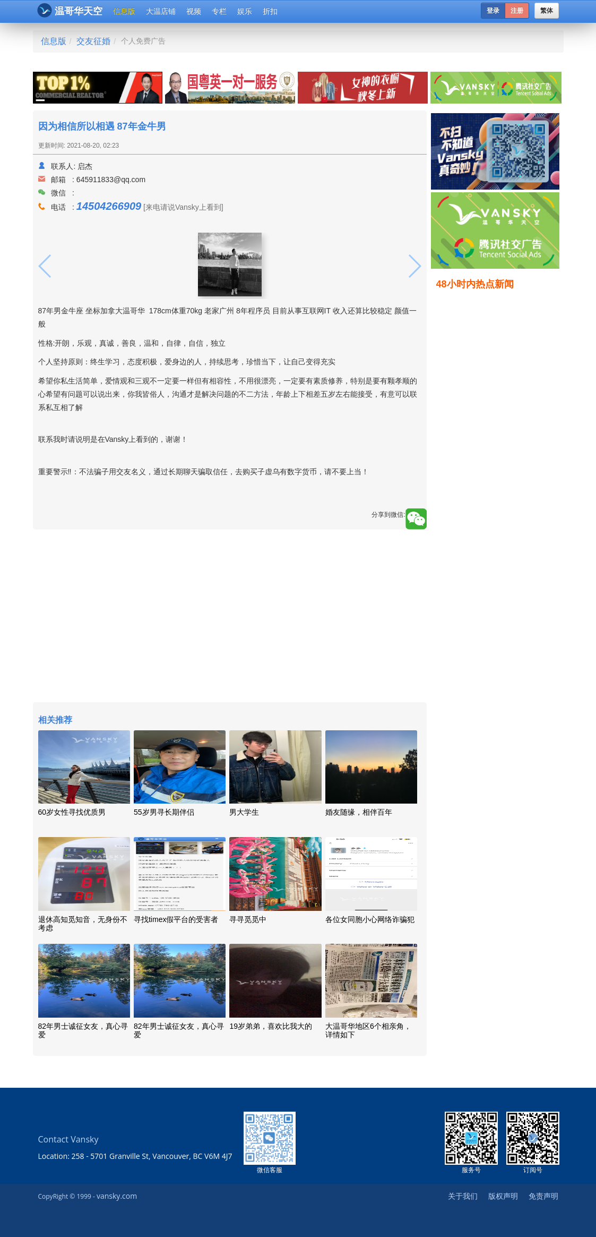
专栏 (219, 11)
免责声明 (543, 1196)
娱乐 (244, 11)
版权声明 (503, 1196)
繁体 (546, 10)
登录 (493, 10)
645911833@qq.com (110, 179)
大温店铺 (161, 11)
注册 (517, 10)
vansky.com (117, 1196)
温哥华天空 (69, 10)
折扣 (270, 11)
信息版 (124, 11)
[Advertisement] (230, 617)
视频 (193, 11)
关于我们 (463, 1196)
